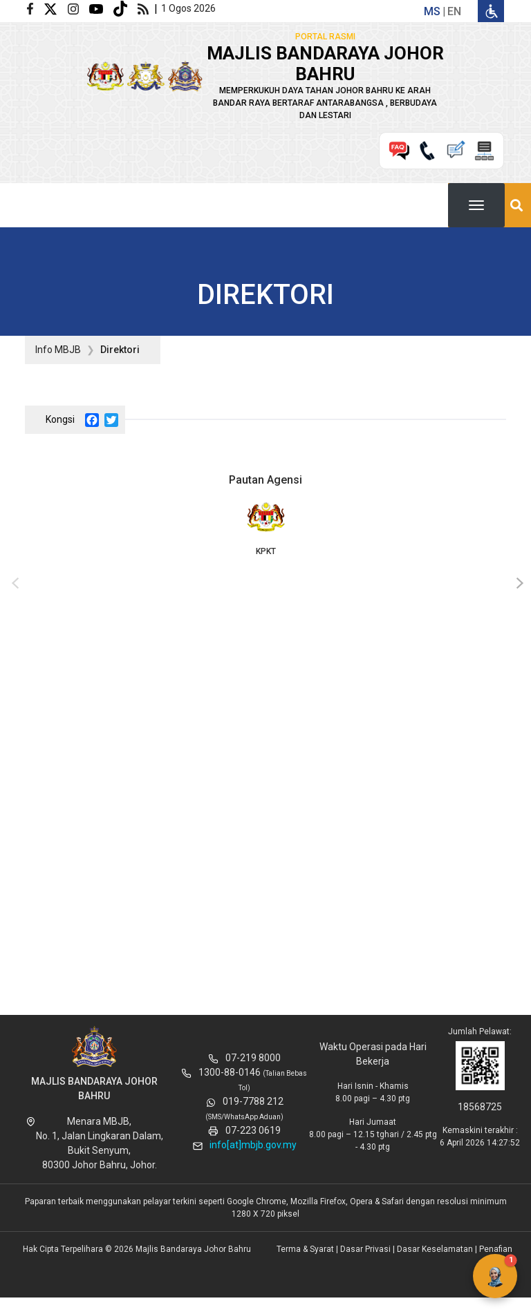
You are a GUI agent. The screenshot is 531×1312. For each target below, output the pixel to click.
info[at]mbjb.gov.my (253, 1144)
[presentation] (13, 584)
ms (432, 11)
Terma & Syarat (305, 1249)
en (454, 11)
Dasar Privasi (365, 1249)
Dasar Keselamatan (435, 1249)
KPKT (265, 528)
